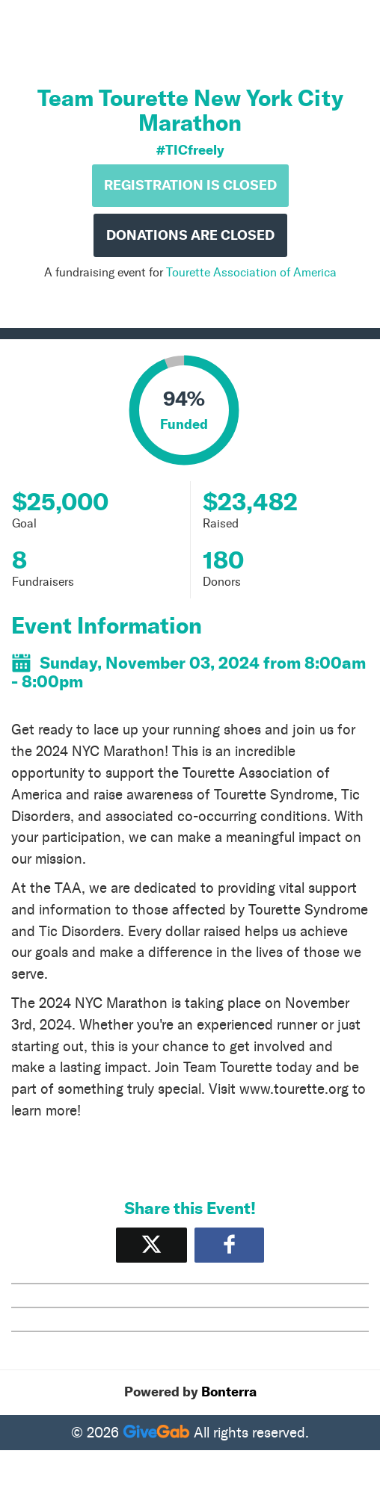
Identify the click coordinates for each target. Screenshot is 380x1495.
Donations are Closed (190, 235)
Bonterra (229, 1392)
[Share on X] (151, 1245)
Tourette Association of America (251, 272)
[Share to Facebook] (229, 1245)
